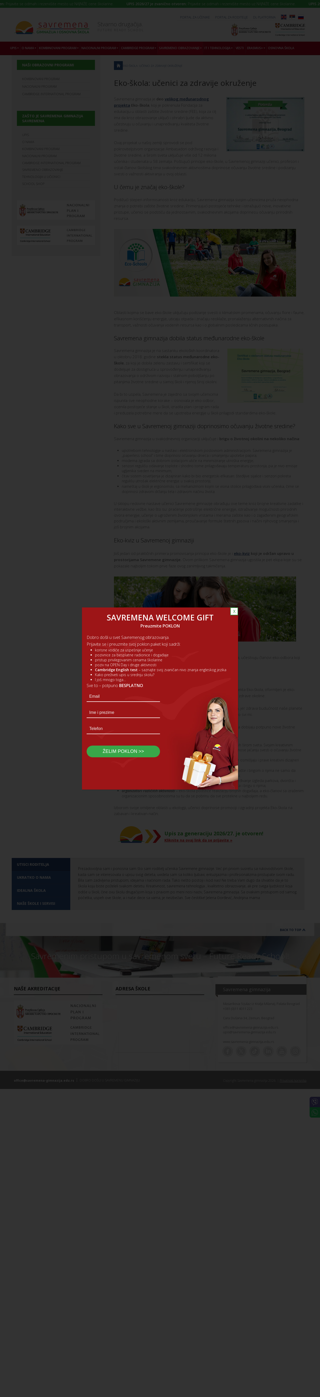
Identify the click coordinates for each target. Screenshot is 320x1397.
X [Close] (234, 611)
